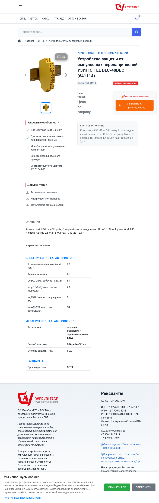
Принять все (117, 487)
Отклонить (143, 487)
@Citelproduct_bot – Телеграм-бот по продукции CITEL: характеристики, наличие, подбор (120, 458)
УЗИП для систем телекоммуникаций (102, 53)
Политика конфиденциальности (22, 497)
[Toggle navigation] (20, 7)
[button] (46, 107)
